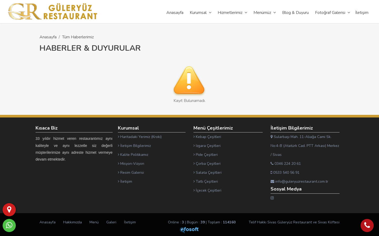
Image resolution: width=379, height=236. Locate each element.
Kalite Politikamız (133, 154)
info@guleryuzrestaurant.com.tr (299, 181)
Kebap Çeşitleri (207, 136)
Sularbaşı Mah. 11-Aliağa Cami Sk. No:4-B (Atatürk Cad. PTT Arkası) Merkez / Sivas (305, 145)
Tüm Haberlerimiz (78, 37)
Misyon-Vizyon (131, 163)
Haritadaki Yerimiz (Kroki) (140, 136)
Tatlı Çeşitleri (205, 181)
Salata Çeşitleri (207, 172)
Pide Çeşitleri (205, 154)
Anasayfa (48, 37)
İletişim (125, 181)
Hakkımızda (72, 222)
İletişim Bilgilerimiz (134, 145)
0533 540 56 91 (285, 172)
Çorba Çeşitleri (207, 163)
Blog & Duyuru (295, 13)
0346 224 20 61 (286, 163)
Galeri (111, 222)
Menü (94, 222)
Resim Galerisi (131, 172)
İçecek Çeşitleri (207, 190)
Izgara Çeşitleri (207, 145)
